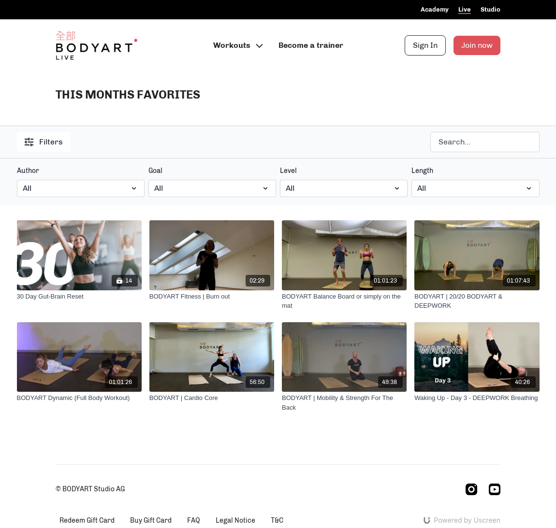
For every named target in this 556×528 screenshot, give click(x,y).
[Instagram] (471, 489)
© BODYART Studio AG (90, 489)
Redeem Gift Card (87, 520)
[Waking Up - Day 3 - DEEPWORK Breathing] (476, 398)
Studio (490, 9)
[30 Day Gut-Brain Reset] (79, 296)
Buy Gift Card (151, 520)
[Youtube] (494, 489)
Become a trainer (310, 45)
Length (422, 171)
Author (28, 171)
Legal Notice (235, 520)
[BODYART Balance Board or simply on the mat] (344, 301)
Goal (155, 171)
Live (464, 9)
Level (288, 171)
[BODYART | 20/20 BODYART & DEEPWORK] (476, 301)
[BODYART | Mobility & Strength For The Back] (344, 402)
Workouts (238, 45)
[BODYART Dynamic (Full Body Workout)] (79, 398)
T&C (277, 520)
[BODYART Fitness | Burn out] (211, 296)
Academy (435, 9)
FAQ (193, 520)
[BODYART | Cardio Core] (211, 398)
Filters (44, 141)
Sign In (425, 45)
